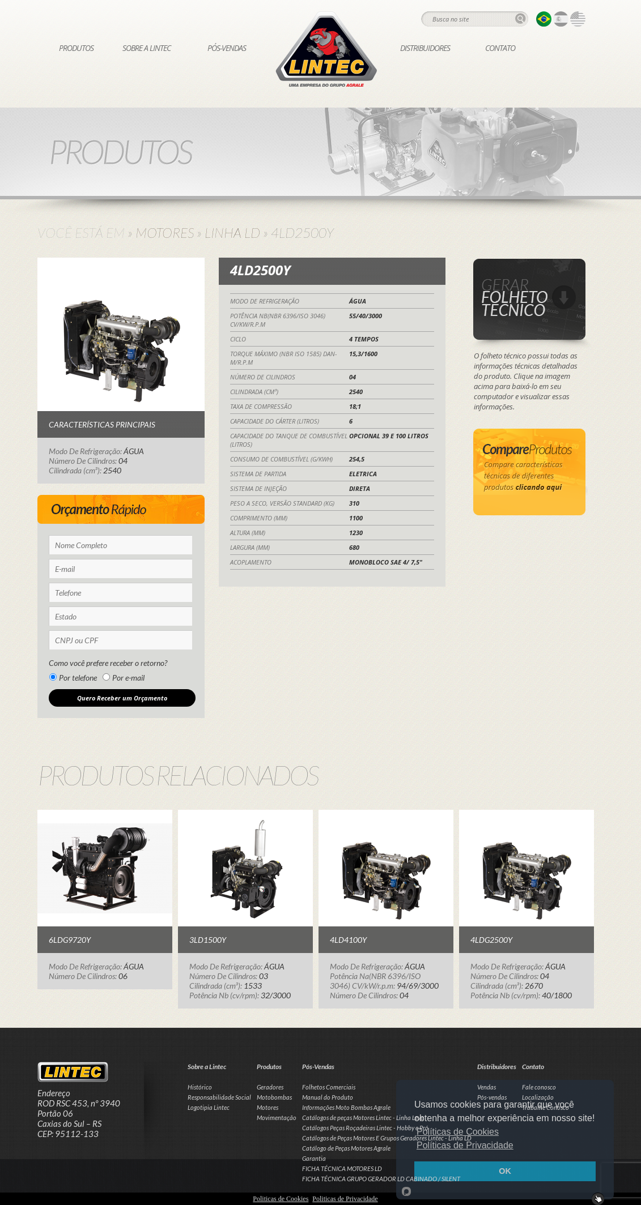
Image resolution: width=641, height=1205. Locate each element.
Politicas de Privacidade (344, 1199)
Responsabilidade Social (219, 1097)
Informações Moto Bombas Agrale (346, 1107)
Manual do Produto (327, 1097)
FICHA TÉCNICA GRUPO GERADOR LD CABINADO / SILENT (381, 1178)
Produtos (76, 47)
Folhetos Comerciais (328, 1087)
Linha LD (232, 232)
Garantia (314, 1158)
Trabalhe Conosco (545, 1107)
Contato (500, 47)
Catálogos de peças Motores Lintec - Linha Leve (362, 1117)
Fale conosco (539, 1087)
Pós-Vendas (226, 47)
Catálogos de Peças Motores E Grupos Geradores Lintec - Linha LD (387, 1138)
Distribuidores (425, 47)
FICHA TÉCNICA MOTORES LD (342, 1168)
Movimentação (276, 1117)
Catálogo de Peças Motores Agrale (346, 1148)
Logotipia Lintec (209, 1107)
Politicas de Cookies (280, 1199)
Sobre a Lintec (146, 47)
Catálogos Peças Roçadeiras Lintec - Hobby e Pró (365, 1127)
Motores (164, 232)
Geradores (270, 1087)
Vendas (486, 1087)
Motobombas (274, 1097)
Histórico (200, 1087)
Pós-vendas (492, 1097)
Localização (538, 1097)
